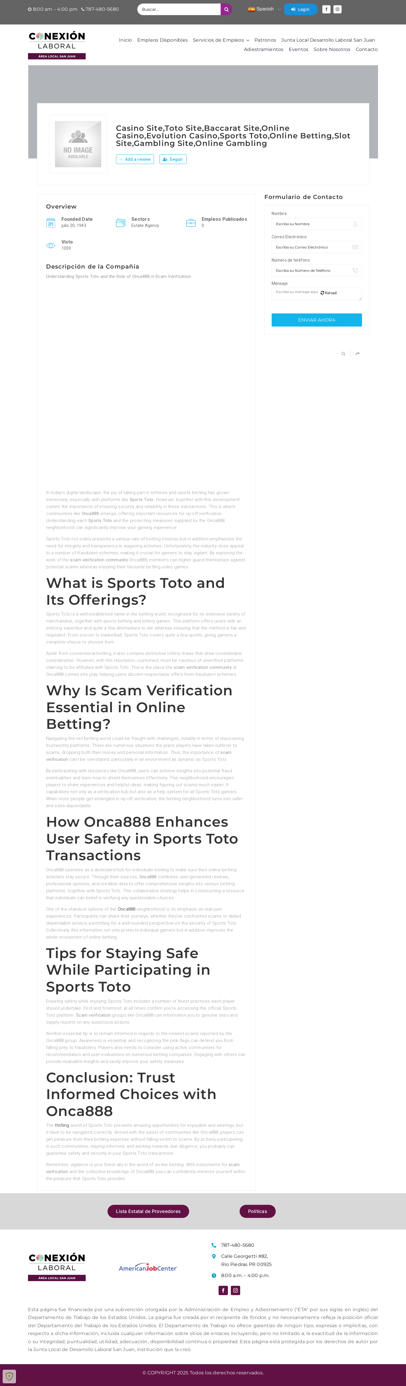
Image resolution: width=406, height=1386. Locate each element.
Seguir (173, 159)
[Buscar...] (179, 9)
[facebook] (326, 9)
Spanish (261, 9)
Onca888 (127, 909)
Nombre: (280, 213)
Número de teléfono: (291, 260)
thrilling (62, 1125)
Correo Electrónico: (290, 236)
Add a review (134, 159)
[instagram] (337, 9)
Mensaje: (280, 283)
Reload (329, 293)
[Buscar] (226, 9)
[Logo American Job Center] (148, 1265)
